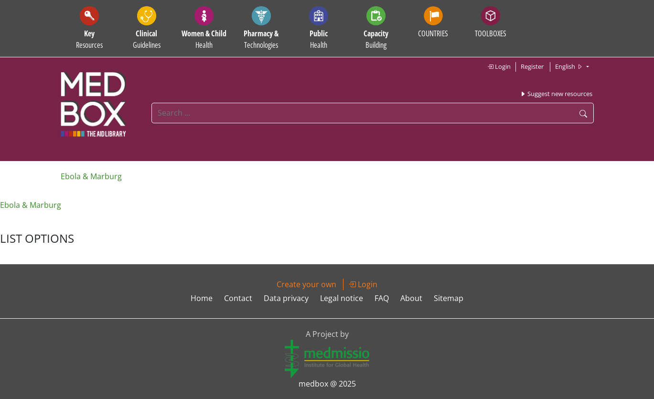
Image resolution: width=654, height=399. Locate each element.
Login (499, 66)
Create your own (306, 284)
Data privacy (286, 298)
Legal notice (341, 298)
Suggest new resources (556, 93)
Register (532, 66)
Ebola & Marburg (91, 176)
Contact (238, 298)
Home (202, 298)
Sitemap (448, 298)
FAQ (382, 298)
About (411, 298)
